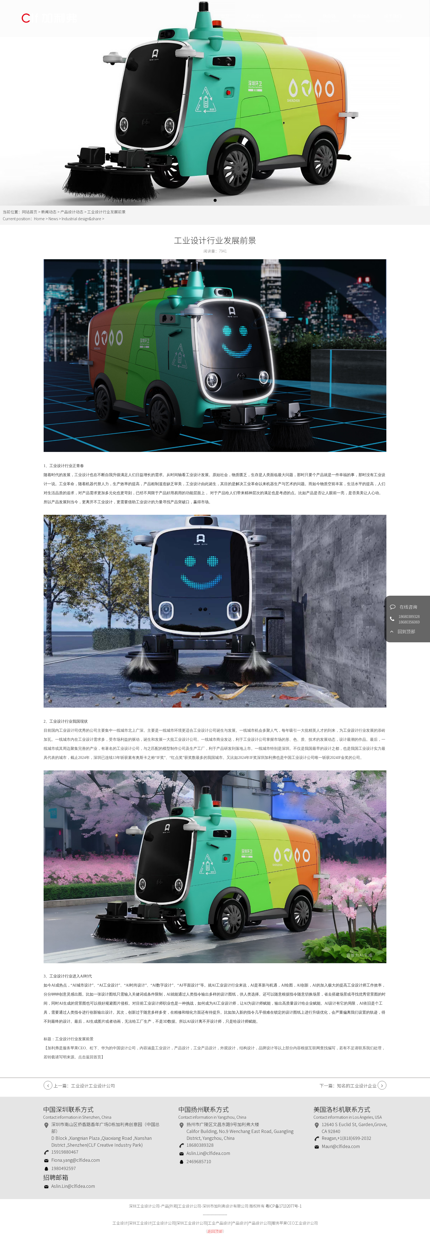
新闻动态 (361, 19)
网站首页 (29, 211)
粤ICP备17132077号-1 (283, 1206)
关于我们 (392, 19)
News (53, 218)
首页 (225, 19)
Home (39, 218)
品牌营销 (292, 19)
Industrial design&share (81, 218)
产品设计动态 (71, 211)
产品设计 (254, 19)
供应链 (329, 19)
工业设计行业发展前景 (74, 1039)
